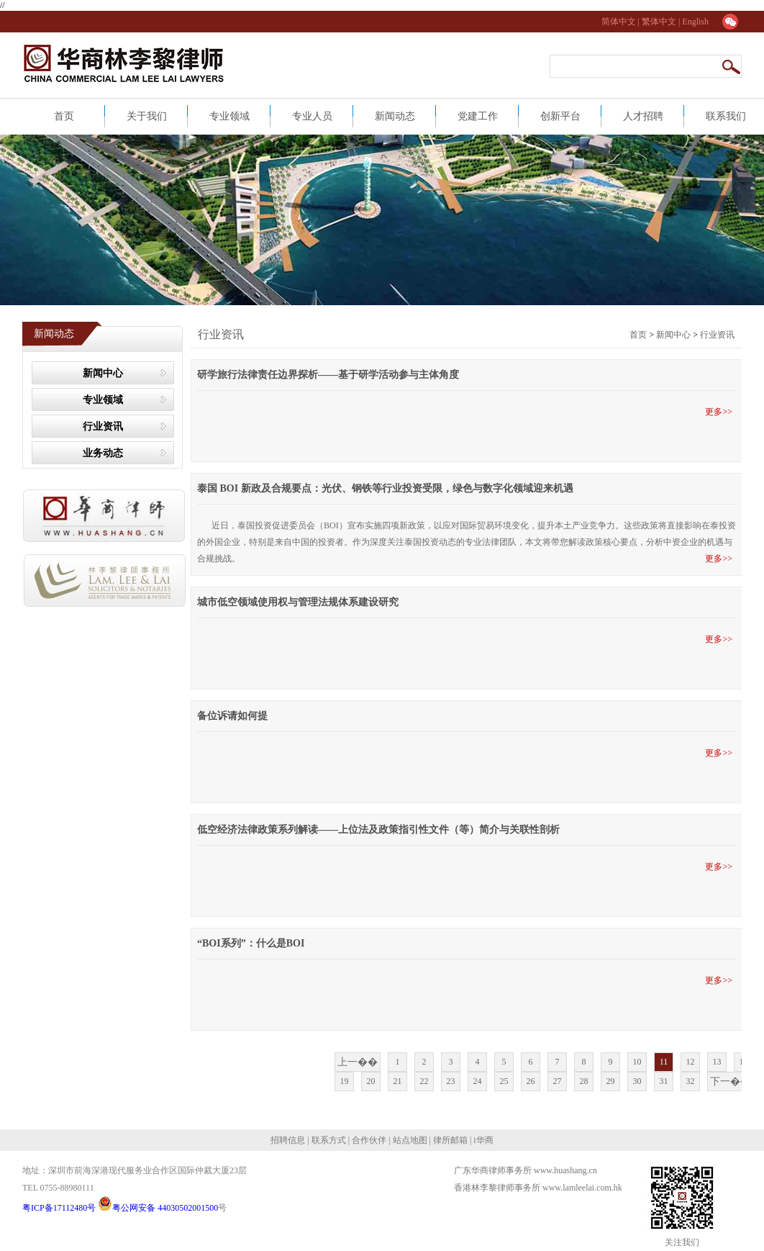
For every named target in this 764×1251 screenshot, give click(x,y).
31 (664, 1081)
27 (557, 1081)
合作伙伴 (369, 1140)
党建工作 (478, 116)
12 (690, 1062)
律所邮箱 (450, 1140)
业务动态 (103, 453)
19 (344, 1081)
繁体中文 (659, 22)
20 (371, 1081)
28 (584, 1081)
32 (690, 1081)
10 (637, 1062)
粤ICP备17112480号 (60, 1208)
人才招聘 (643, 116)
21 (398, 1081)
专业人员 (312, 116)
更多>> (721, 412)
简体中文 (619, 22)
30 (637, 1081)
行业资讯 (103, 426)
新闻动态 (395, 116)
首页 (64, 116)
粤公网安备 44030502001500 (158, 1208)
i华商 (482, 1140)
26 (531, 1081)
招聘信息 (288, 1140)
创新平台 (560, 116)
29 (610, 1081)
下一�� (730, 1081)
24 (477, 1081)
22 (424, 1081)
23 (451, 1081)
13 (717, 1062)
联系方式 (327, 1140)
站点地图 (409, 1140)
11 (664, 1062)
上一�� (357, 1062)
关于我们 (147, 116)
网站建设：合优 (487, 1202)
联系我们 (726, 116)
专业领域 (229, 116)
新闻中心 (103, 373)
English (695, 22)
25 (504, 1081)
